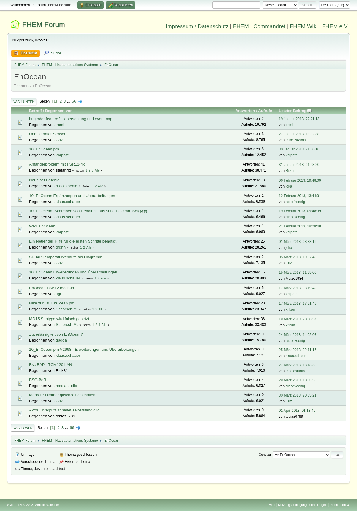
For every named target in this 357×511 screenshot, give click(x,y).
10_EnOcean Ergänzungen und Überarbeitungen (72, 196)
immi (60, 124)
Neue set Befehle (44, 180)
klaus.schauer (68, 201)
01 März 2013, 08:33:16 (298, 242)
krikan (290, 309)
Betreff (35, 111)
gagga (61, 340)
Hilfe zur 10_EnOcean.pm (52, 303)
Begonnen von (59, 111)
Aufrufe (265, 111)
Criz (59, 140)
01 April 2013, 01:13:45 (297, 410)
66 (74, 101)
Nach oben (23, 428)
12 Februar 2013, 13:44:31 (300, 196)
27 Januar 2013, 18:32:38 (299, 134)
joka (288, 186)
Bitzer (290, 171)
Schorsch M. (67, 309)
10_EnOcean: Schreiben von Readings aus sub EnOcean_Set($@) (88, 211)
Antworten (245, 111)
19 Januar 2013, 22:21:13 (299, 119)
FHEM (241, 26)
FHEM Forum (43, 25)
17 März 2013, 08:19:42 (298, 288)
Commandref (269, 26)
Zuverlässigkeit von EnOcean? (56, 334)
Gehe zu (265, 454)
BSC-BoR (37, 380)
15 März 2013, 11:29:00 (298, 273)
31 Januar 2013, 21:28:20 (299, 165)
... (69, 101)
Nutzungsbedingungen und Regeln (302, 505)
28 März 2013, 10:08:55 (298, 380)
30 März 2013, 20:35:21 (298, 395)
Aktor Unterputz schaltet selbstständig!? (64, 410)
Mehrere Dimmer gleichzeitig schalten (62, 395)
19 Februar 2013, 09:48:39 (300, 211)
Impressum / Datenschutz (197, 26)
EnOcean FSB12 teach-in (51, 288)
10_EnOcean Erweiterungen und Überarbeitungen (73, 272)
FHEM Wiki (303, 26)
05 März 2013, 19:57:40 (298, 257)
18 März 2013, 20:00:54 (298, 319)
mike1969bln (295, 140)
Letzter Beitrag (295, 111)
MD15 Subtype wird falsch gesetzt (59, 319)
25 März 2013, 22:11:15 (298, 350)
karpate (62, 155)
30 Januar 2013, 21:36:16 (299, 149)
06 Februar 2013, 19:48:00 (300, 180)
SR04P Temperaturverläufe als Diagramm (65, 257)
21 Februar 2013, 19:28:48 (300, 226)
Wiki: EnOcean (42, 226)
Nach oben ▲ (340, 505)
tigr (58, 294)
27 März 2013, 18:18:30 (298, 365)
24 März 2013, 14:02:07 (298, 335)
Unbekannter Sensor (47, 134)
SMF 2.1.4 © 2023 (20, 505)
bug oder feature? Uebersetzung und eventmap (70, 119)
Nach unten (23, 101)
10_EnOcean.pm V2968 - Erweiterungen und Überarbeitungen (84, 349)
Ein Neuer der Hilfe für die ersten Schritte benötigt (72, 241)
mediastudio (295, 371)
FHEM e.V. (335, 26)
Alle (97, 170)
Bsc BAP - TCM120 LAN (50, 364)
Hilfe (272, 505)
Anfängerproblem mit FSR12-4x (57, 164)
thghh (61, 247)
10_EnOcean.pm (44, 149)
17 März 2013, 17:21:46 (298, 303)
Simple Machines (47, 505)
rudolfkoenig (67, 186)
